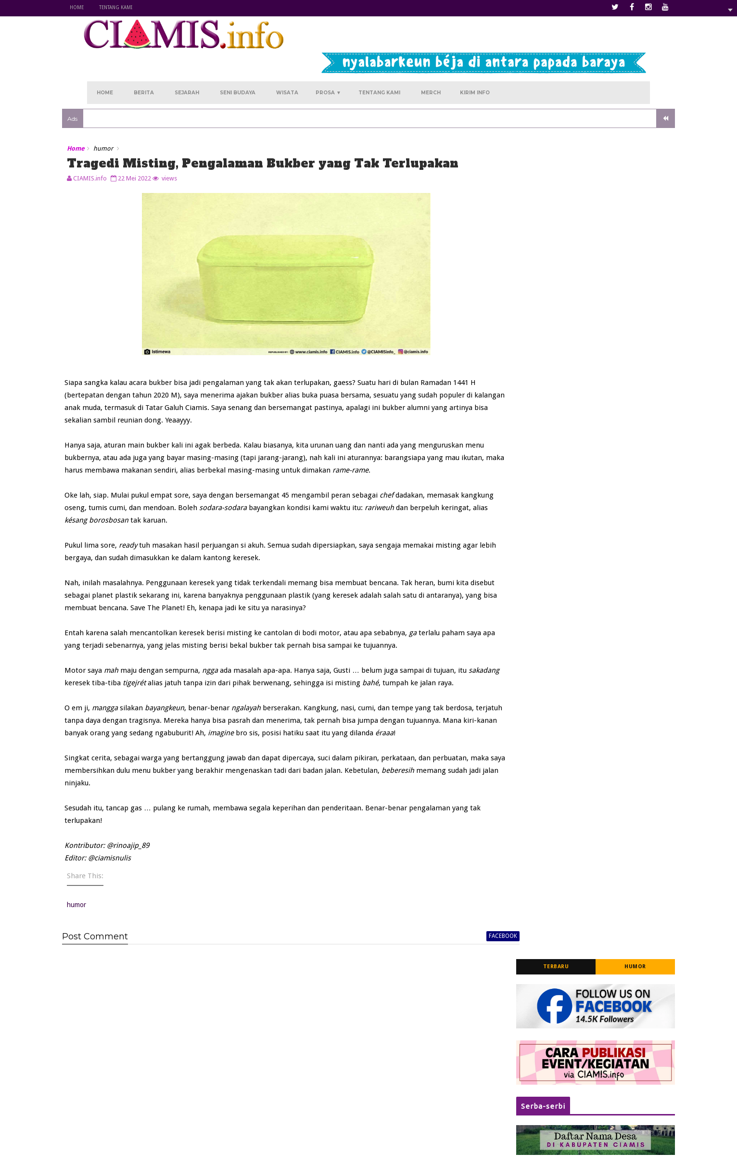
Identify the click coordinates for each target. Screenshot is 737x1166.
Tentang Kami (140, 7)
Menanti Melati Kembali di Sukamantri (339, 1089)
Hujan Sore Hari (307, 1118)
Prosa (328, 58)
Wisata (287, 58)
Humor (610, 120)
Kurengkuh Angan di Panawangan (334, 1061)
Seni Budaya (237, 58)
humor (128, 117)
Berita (144, 58)
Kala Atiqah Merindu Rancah (326, 1075)
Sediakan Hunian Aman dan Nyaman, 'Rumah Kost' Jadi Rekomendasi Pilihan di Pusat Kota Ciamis (589, 457)
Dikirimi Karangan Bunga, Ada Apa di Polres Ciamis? (586, 566)
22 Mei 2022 (159, 163)
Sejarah (187, 58)
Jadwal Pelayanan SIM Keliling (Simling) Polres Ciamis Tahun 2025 (589, 349)
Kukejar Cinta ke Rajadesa (322, 1103)
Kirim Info (475, 58)
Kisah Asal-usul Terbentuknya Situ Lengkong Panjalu (582, 401)
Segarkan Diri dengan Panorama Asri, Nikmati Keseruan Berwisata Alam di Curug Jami (587, 516)
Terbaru (531, 120)
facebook (446, 984)
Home (102, 7)
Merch (431, 58)
